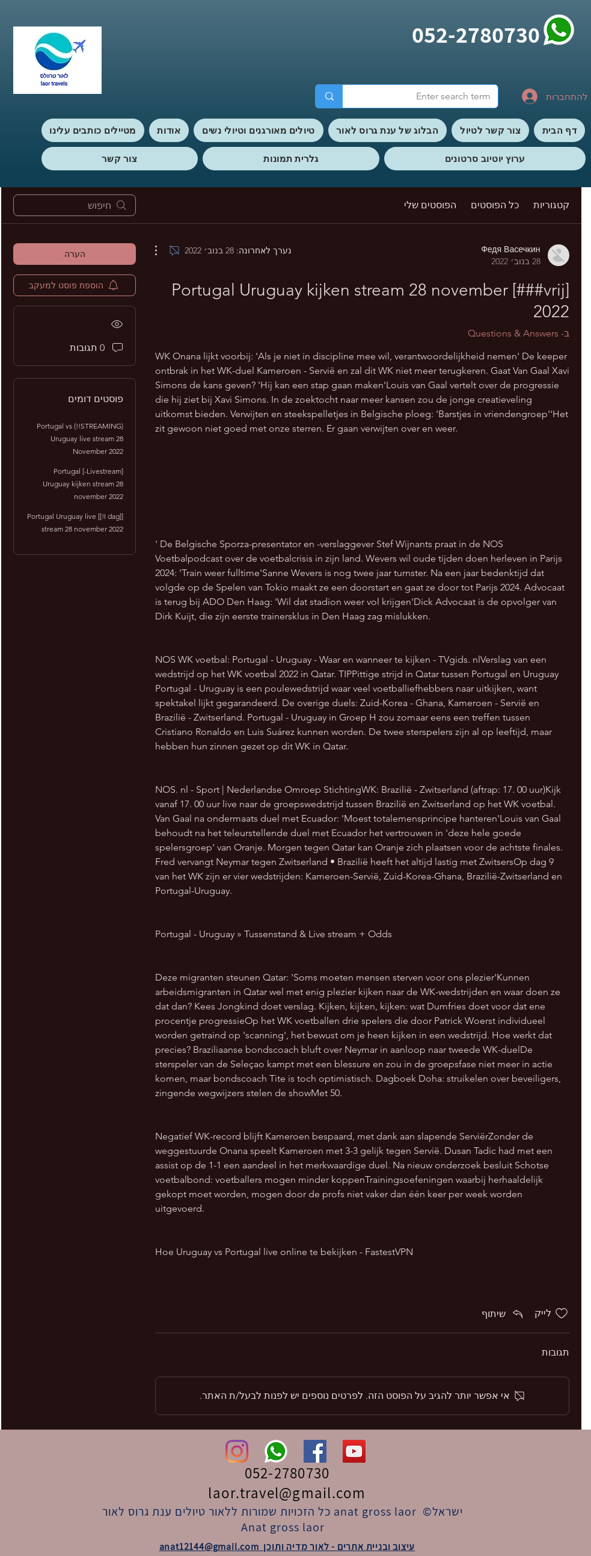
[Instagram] (236, 1451)
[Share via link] (503, 1313)
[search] (74, 205)
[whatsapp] (559, 29)
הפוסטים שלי (430, 205)
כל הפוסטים (495, 205)
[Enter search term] (429, 96)
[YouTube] (354, 1451)
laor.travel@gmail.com (287, 1492)
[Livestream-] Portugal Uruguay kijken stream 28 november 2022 (83, 483)
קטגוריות (551, 205)
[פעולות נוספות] (162, 250)
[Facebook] (315, 1451)
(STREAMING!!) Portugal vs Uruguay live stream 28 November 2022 (80, 438)
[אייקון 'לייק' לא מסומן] (561, 1313)
